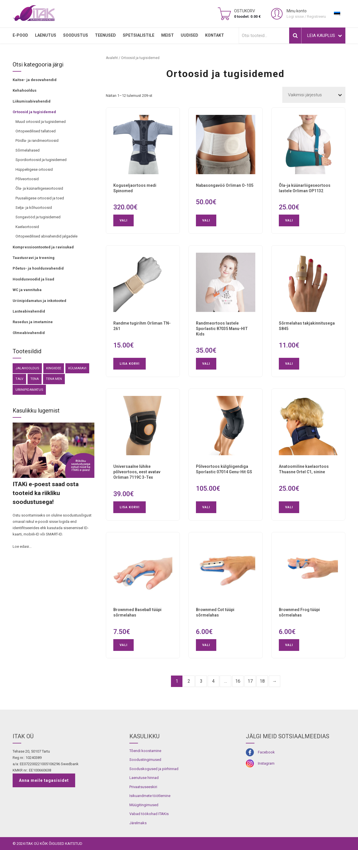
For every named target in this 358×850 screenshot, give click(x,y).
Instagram (266, 763)
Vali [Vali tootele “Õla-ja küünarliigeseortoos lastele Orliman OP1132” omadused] (289, 220)
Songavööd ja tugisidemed (38, 217)
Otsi (295, 36)
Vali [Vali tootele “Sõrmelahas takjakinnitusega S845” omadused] (289, 364)
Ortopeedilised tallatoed (35, 131)
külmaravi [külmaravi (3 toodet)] (77, 368)
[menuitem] (337, 13)
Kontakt (214, 35)
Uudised (189, 35)
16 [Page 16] (237, 681)
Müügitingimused (143, 805)
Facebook (266, 752)
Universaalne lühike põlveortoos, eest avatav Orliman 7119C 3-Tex (136, 472)
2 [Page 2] (189, 681)
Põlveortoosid (27, 179)
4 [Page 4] (213, 681)
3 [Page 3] (201, 681)
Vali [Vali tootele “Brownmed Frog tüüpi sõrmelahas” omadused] (289, 645)
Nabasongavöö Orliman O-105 (224, 185)
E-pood (20, 35)
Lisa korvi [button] (129, 364)
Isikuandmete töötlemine (149, 796)
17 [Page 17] (250, 681)
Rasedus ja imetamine (33, 322)
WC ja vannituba (27, 290)
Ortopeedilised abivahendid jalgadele (46, 236)
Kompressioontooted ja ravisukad (43, 247)
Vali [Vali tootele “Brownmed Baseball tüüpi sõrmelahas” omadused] (123, 645)
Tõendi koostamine (145, 751)
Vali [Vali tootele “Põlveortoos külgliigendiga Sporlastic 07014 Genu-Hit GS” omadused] (206, 507)
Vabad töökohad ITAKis (149, 814)
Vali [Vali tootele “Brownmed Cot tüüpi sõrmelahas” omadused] (206, 645)
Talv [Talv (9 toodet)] (19, 379)
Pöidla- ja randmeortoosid (37, 140)
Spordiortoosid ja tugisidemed (41, 160)
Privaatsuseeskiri (143, 787)
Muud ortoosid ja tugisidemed (40, 121)
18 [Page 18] (262, 681)
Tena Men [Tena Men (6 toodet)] (54, 379)
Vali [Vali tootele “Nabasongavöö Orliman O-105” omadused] (206, 220)
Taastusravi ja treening (34, 258)
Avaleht (112, 58)
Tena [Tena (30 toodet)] (34, 379)
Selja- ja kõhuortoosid (33, 207)
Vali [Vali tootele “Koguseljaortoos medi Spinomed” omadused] (123, 220)
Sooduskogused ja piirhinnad (153, 769)
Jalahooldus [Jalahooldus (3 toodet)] (27, 368)
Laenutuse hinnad (144, 778)
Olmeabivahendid (29, 333)
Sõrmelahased (27, 150)
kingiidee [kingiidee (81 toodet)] (53, 368)
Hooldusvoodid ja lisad (33, 279)
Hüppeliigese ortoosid (34, 169)
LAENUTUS (45, 35)
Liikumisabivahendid (31, 101)
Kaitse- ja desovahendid (35, 80)
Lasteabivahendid (29, 311)
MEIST (167, 35)
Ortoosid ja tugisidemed (34, 112)
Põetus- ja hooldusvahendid (38, 268)
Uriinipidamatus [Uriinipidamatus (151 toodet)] (29, 390)
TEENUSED (105, 35)
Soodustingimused (145, 759)
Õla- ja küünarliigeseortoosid (39, 188)
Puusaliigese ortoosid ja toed (39, 198)
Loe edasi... (22, 546)
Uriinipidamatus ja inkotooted (39, 301)
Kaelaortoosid (27, 227)
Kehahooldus (24, 90)
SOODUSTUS (75, 35)
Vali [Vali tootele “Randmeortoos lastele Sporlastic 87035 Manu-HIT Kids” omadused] (206, 364)
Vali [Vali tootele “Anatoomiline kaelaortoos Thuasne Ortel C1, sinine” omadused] (289, 507)
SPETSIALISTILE (138, 35)
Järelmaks (138, 823)
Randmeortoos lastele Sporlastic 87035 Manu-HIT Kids (222, 328)
